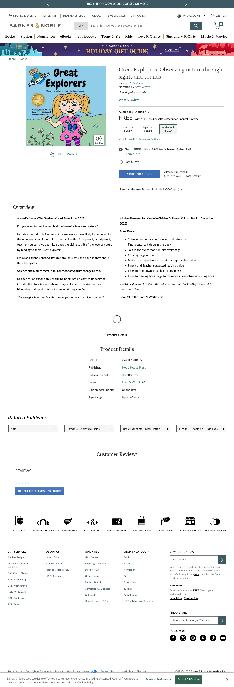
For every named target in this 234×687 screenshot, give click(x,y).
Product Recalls (93, 582)
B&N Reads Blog (74, 16)
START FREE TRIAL (139, 173)
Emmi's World (131, 382)
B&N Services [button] (17, 552)
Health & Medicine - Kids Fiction (199, 429)
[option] (66, 106)
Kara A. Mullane (133, 83)
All (81, 25)
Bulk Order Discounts (19, 573)
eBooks (128, 588)
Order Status (92, 576)
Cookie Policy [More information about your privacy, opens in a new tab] (85, 682)
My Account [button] (192, 16)
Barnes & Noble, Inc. (57, 570)
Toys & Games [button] (149, 36)
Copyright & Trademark (38, 671)
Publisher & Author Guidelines (18, 565)
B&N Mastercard (17, 592)
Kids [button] (129, 36)
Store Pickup (92, 570)
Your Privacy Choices (82, 671)
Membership (49, 16)
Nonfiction (129, 570)
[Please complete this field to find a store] (194, 620)
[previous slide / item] (48, 4)
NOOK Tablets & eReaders (138, 601)
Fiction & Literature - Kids (83, 429)
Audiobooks (130, 595)
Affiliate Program (17, 557)
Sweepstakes (117, 16)
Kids (13, 429)
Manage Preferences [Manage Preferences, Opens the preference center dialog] (158, 679)
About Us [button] (53, 552)
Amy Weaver (143, 87)
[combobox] (139, 26)
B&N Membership (17, 586)
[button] (218, 25)
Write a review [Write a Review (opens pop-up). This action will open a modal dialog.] (129, 99)
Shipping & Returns (95, 563)
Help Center (91, 557)
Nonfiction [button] (46, 36)
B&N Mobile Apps (18, 579)
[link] (128, 129)
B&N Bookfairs (16, 598)
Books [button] (10, 36)
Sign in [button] (168, 176)
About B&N (52, 557)
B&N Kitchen (53, 576)
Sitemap (141, 671)
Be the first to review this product (41, 491)
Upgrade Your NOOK (96, 601)
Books (127, 557)
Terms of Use (15, 671)
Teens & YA (130, 582)
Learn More (132, 154)
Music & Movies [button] (214, 36)
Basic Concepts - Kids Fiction (141, 429)
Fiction (127, 563)
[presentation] (117, 319)
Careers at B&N (54, 563)
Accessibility (107, 671)
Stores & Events (24, 16)
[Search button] (196, 26)
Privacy (59, 671)
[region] (117, 680)
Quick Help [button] (92, 552)
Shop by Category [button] (137, 552)
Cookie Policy (125, 671)
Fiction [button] (26, 36)
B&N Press (13, 604)
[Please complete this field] (194, 559)
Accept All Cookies (189, 679)
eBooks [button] (66, 36)
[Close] (227, 679)
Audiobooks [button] (86, 36)
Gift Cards (138, 16)
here (196, 574)
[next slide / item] (186, 4)
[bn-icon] (35, 26)
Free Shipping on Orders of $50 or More (117, 3)
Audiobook (134, 111)
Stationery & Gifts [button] (181, 36)
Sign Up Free (191, 598)
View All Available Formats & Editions (139, 139)
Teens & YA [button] (110, 36)
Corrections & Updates (97, 588)
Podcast (97, 16)
